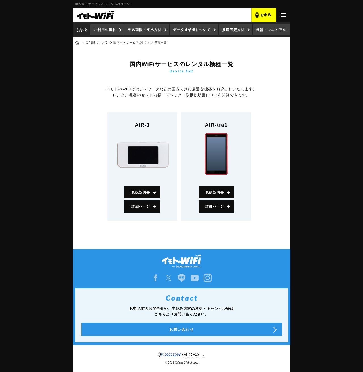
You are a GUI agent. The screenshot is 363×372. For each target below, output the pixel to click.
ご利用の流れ (105, 30)
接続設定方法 (233, 30)
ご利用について (97, 42)
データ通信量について (192, 30)
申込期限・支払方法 (145, 30)
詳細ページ (140, 206)
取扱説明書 (140, 192)
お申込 (266, 15)
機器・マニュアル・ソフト (278, 30)
